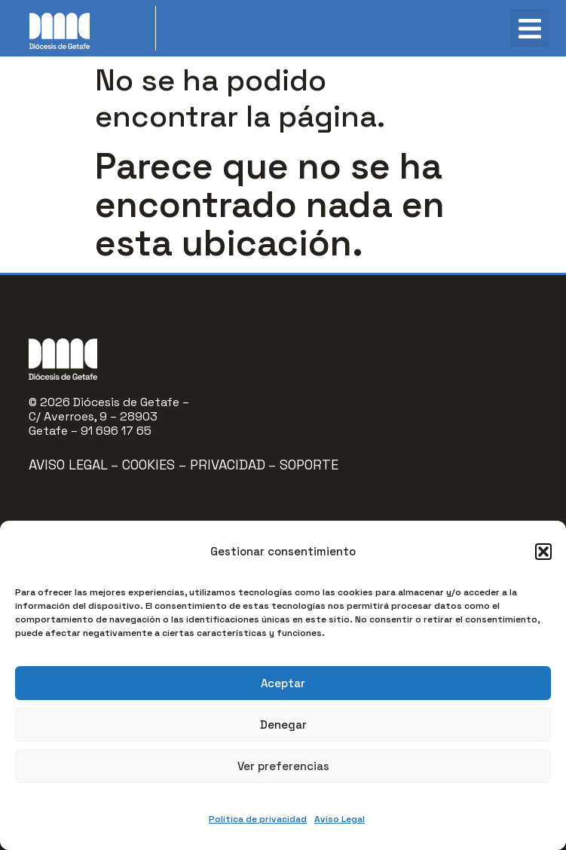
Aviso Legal (339, 819)
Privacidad (227, 464)
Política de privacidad (258, 819)
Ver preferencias (283, 766)
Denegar (283, 724)
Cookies (150, 464)
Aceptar (283, 683)
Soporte (309, 464)
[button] (543, 551)
